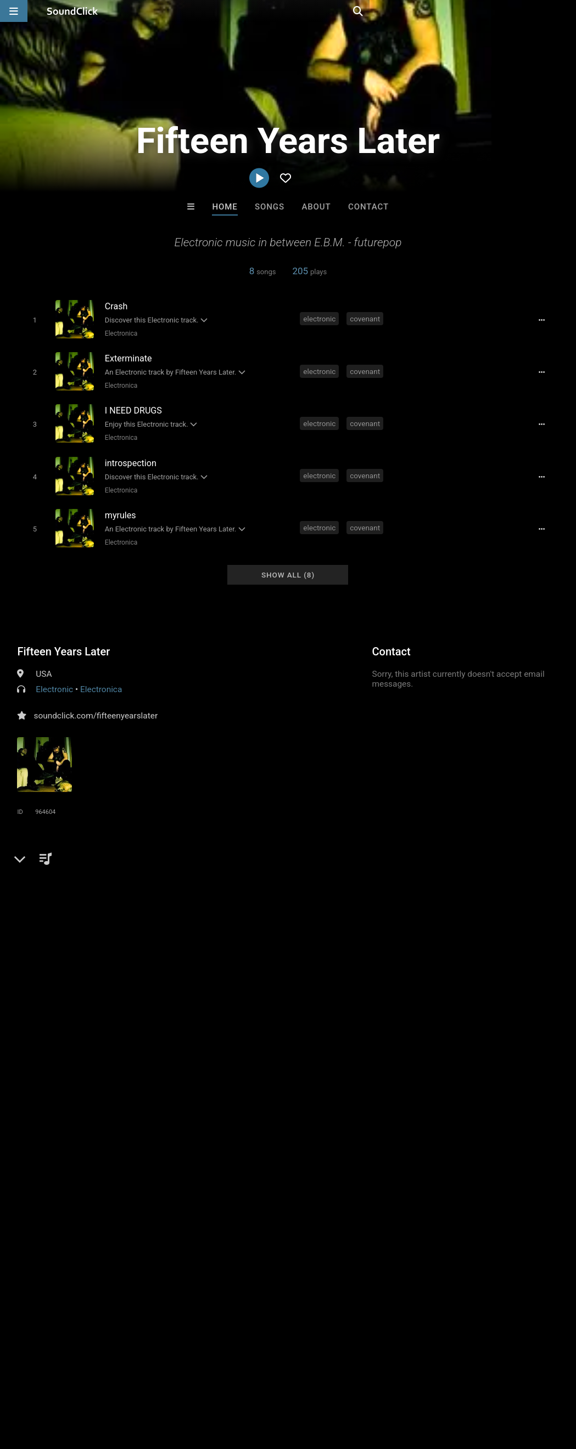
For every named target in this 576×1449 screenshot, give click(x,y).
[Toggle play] (32, 319)
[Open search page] (565, 11)
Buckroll (152, 1215)
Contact (368, 207)
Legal (296, 1384)
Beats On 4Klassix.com (428, 1215)
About (316, 207)
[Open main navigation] (13, 11)
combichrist (254, 868)
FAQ (46, 1384)
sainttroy (333, 1215)
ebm (118, 868)
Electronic (54, 678)
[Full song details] (545, 319)
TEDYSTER (243, 1215)
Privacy (262, 1384)
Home (224, 207)
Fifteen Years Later (63, 640)
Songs (269, 207)
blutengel (304, 868)
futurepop (204, 868)
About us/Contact (97, 1384)
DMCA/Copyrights (204, 1384)
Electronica (119, 333)
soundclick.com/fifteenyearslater (95, 704)
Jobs (150, 1384)
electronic (320, 318)
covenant (366, 318)
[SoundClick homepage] (72, 11)
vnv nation (156, 868)
